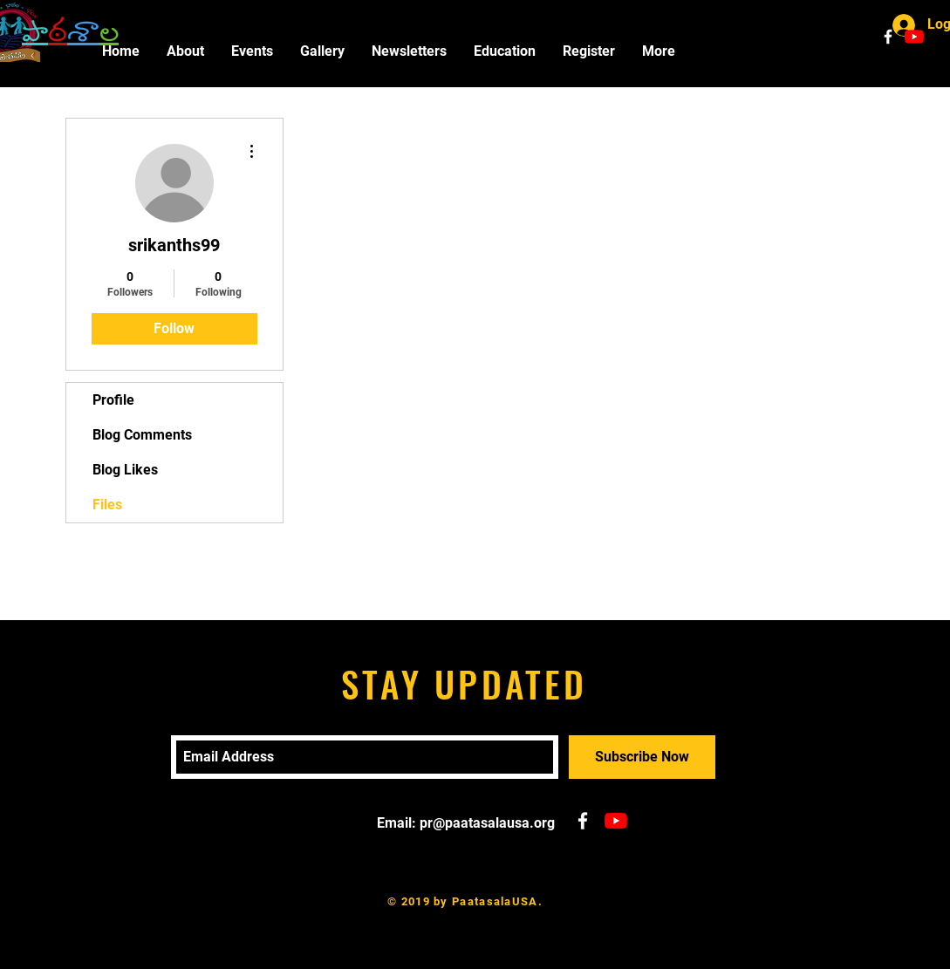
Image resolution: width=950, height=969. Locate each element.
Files (107, 504)
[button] (251, 51)
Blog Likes (125, 469)
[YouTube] (914, 36)
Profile (113, 400)
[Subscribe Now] (642, 757)
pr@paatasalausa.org (487, 823)
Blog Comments (142, 434)
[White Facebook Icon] (888, 36)
